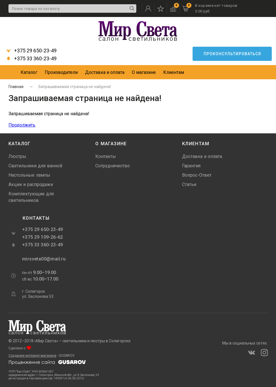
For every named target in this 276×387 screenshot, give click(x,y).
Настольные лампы (29, 175)
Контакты (105, 156)
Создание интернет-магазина (32, 356)
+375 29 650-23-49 (31, 50)
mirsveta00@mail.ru (43, 259)
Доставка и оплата (104, 72)
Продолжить (21, 125)
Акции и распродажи (30, 184)
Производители (61, 72)
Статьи (189, 184)
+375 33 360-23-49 (31, 58)
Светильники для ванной (35, 165)
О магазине (144, 72)
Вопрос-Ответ (197, 175)
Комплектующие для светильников (31, 197)
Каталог (29, 72)
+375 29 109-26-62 (42, 237)
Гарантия (191, 165)
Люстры (17, 156)
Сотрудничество (112, 165)
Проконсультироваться (232, 54)
